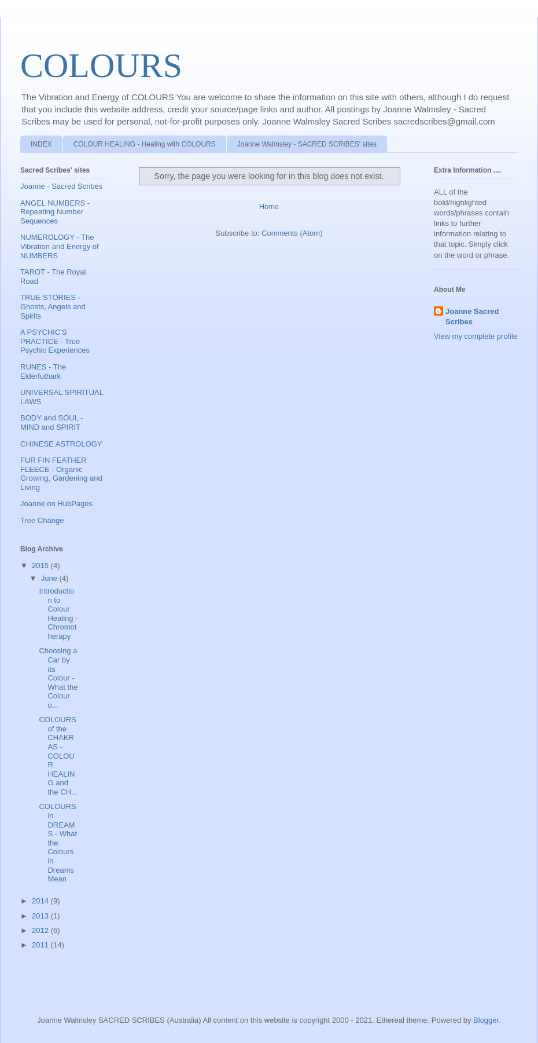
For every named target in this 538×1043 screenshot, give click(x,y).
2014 (41, 900)
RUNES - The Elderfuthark (43, 371)
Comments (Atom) (291, 233)
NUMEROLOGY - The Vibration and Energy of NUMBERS (59, 246)
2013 (41, 916)
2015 (41, 565)
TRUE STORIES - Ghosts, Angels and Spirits (53, 306)
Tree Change (42, 520)
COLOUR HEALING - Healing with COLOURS (144, 144)
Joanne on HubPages (56, 503)
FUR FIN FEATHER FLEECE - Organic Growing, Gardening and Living (61, 474)
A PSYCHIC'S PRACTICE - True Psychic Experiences (55, 341)
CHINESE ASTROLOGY (61, 444)
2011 (41, 944)
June (50, 578)
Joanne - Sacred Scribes (61, 186)
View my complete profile (475, 336)
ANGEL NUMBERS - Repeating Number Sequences (55, 212)
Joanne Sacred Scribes (472, 316)
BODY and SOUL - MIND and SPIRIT (51, 422)
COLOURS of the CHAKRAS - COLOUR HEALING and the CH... (58, 755)
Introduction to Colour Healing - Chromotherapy (58, 614)
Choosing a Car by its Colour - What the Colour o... (58, 677)
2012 (41, 930)
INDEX (41, 144)
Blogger (486, 1020)
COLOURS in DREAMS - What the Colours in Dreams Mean (58, 842)
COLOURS (101, 65)
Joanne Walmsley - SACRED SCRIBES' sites (307, 144)
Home (269, 206)
